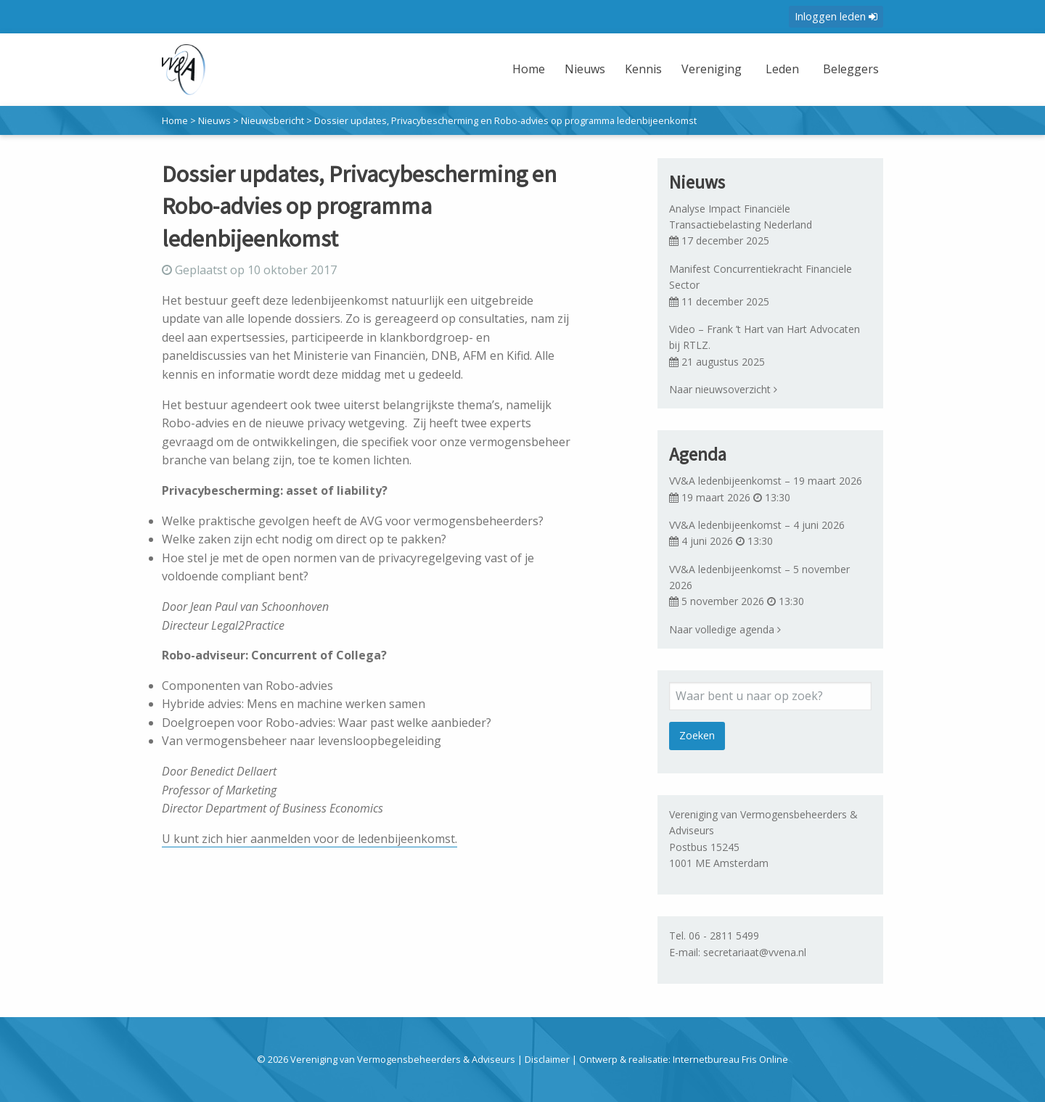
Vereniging (706, 69)
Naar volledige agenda (725, 629)
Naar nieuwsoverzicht (723, 389)
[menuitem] (525, 78)
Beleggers (849, 69)
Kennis (637, 69)
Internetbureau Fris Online (730, 1059)
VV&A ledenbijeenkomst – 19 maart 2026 (765, 481)
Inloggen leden (836, 16)
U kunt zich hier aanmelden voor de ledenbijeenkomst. (309, 839)
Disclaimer (547, 1059)
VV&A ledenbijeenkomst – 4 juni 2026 (757, 525)
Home (523, 69)
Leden (778, 69)
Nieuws (579, 69)
